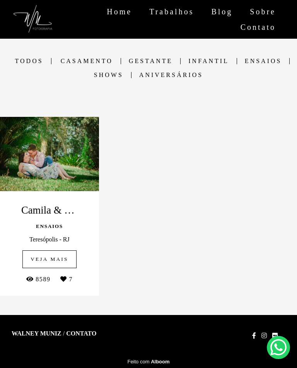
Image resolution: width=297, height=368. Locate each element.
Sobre (263, 11)
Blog (221, 11)
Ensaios (263, 61)
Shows (108, 75)
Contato (258, 27)
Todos (29, 61)
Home (119, 11)
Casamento (87, 61)
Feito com (148, 362)
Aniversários (171, 75)
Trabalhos (171, 11)
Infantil (208, 61)
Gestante (150, 61)
